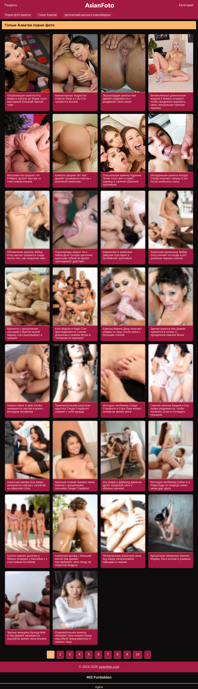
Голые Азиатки (47, 14)
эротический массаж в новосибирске (87, 14)
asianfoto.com (109, 667)
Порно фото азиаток (17, 14)
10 (137, 654)
